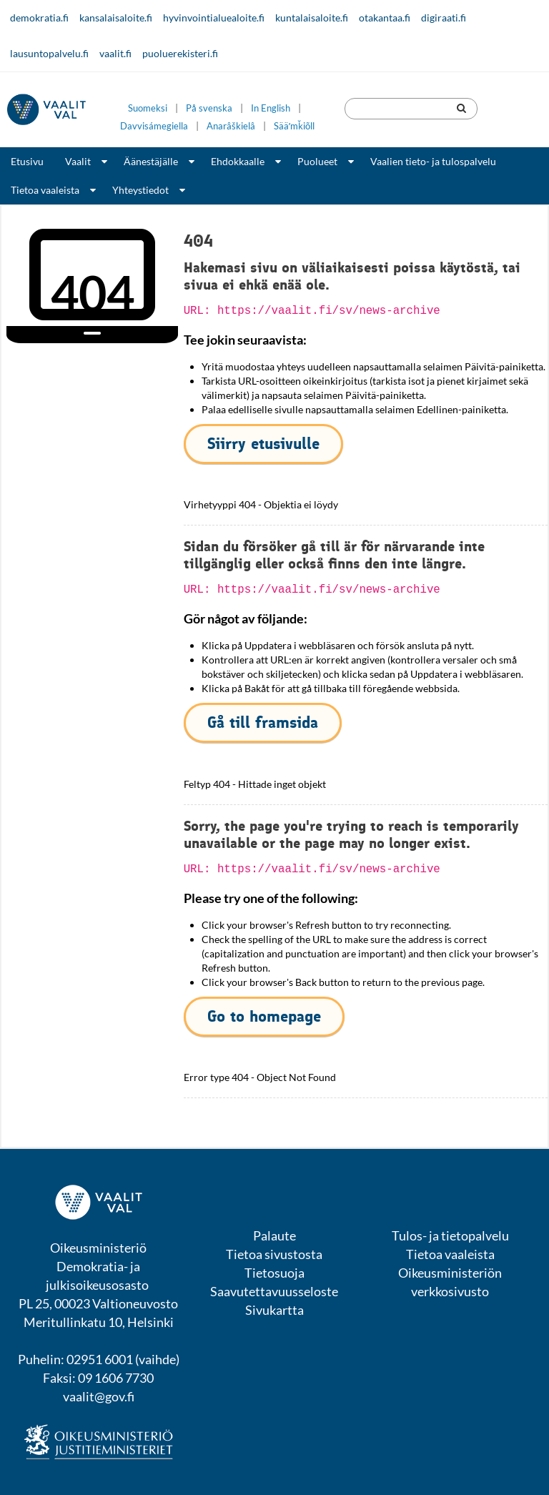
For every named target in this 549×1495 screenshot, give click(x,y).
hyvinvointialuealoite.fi (213, 17)
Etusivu (27, 161)
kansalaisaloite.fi (115, 17)
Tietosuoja (274, 1273)
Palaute (274, 1235)
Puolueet (317, 161)
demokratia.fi (39, 17)
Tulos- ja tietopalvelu (450, 1235)
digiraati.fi (443, 17)
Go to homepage (264, 1016)
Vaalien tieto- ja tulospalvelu (433, 161)
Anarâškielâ (231, 126)
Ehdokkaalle (237, 161)
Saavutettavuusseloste (274, 1291)
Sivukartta (274, 1310)
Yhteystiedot (140, 190)
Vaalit (78, 161)
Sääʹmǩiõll (294, 126)
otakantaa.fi (384, 17)
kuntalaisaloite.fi (311, 17)
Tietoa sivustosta (274, 1254)
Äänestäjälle (151, 161)
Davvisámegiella (154, 126)
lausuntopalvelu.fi (49, 53)
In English (270, 108)
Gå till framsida (262, 722)
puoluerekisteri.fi (180, 53)
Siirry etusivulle (263, 443)
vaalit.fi (115, 53)
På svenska (209, 108)
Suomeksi (147, 108)
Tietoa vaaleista (45, 190)
